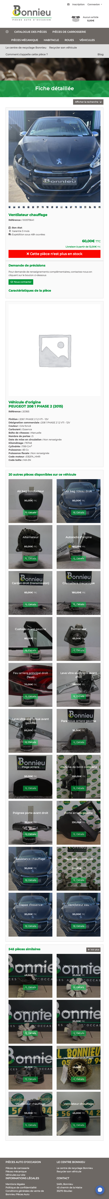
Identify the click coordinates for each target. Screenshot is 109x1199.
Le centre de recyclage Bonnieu (26, 47)
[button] (15, 156)
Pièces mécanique (24, 40)
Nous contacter (20, 282)
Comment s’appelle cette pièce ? (27, 54)
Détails (30, 512)
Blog (100, 54)
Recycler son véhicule (63, 47)
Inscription (78, 4)
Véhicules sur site (15, 1175)
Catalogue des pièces (30, 31)
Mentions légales (15, 1184)
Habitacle (51, 40)
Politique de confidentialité (21, 1187)
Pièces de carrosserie (69, 31)
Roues (69, 40)
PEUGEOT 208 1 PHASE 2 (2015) (36, 406)
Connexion (93, 4)
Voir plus (93, 949)
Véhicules (87, 40)
